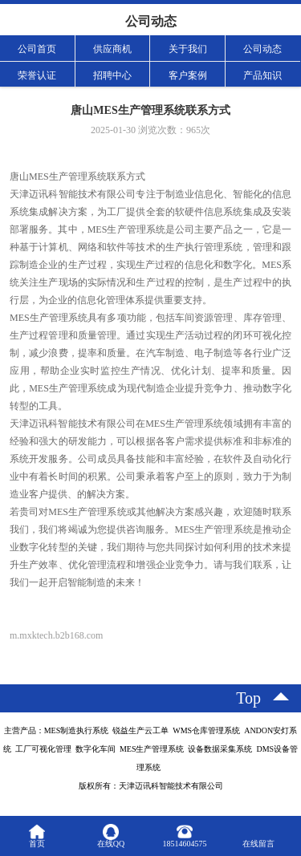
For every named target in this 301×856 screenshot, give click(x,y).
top (248, 698)
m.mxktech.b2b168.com (56, 635)
